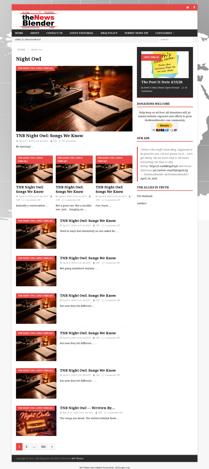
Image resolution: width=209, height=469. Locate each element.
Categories (163, 32)
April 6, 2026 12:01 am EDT (77, 262)
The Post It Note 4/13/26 (161, 82)
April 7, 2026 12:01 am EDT (77, 225)
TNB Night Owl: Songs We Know (49, 135)
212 (43, 446)
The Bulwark (144, 196)
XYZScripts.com (122, 467)
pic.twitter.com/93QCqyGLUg (170, 170)
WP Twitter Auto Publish (90, 467)
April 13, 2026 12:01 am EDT (33, 141)
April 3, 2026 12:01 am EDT (77, 300)
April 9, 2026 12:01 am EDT (72, 196)
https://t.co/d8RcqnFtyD (164, 166)
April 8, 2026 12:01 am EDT (112, 196)
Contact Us (54, 32)
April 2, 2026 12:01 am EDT (77, 337)
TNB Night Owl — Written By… (87, 408)
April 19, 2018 (148, 178)
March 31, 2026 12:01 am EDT (78, 412)
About (34, 32)
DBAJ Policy (109, 32)
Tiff (55, 141)
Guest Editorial (82, 32)
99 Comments (69, 141)
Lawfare (142, 203)
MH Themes (77, 458)
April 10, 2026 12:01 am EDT (33, 196)
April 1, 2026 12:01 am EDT (77, 375)
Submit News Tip (136, 32)
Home (19, 32)
